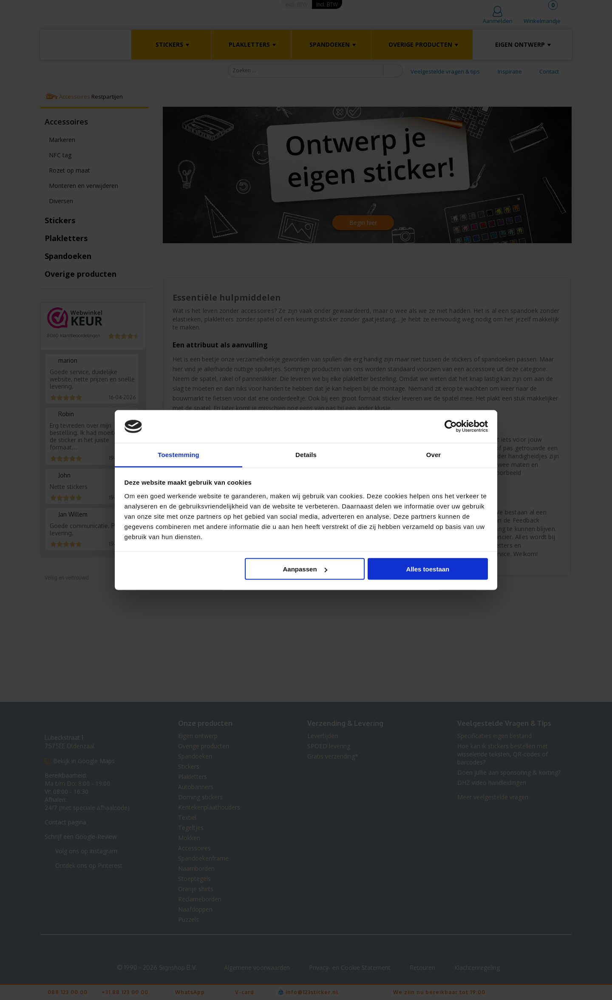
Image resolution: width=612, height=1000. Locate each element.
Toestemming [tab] (178, 454)
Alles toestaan (428, 569)
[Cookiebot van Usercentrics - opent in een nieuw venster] (451, 426)
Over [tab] (433, 454)
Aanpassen (305, 569)
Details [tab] (306, 454)
